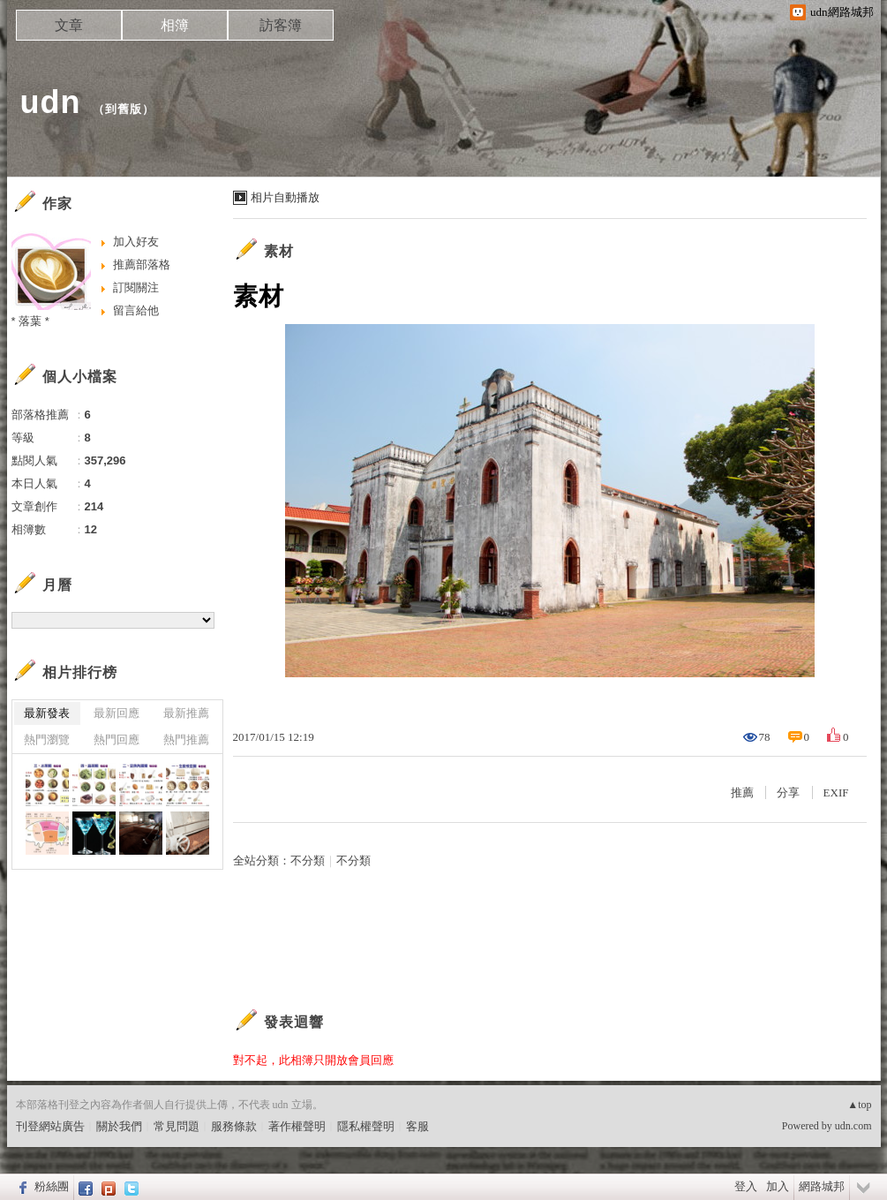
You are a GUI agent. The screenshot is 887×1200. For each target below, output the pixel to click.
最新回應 (116, 713)
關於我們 (119, 1126)
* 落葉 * (30, 321)
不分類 (307, 860)
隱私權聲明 (366, 1126)
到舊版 (123, 109)
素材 (279, 251)
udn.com (853, 1126)
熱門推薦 (186, 739)
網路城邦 (822, 1186)
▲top (859, 1104)
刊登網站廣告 (50, 1126)
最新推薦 (186, 713)
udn (50, 102)
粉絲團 (51, 1186)
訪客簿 (280, 25)
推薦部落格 (141, 264)
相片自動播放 (285, 197)
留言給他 (136, 310)
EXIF (836, 792)
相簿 (175, 25)
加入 (777, 1186)
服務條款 (234, 1126)
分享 (788, 792)
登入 (745, 1186)
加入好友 (136, 241)
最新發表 (47, 713)
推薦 (742, 792)
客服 (417, 1126)
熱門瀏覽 (47, 739)
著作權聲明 (297, 1126)
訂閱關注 (136, 287)
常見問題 (176, 1126)
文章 (69, 25)
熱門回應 (116, 739)
